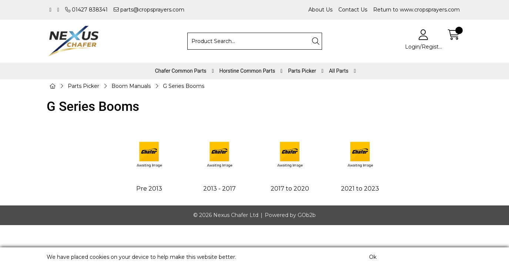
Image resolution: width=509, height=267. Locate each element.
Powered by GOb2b (290, 215)
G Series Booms (183, 86)
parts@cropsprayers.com (149, 9)
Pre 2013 (149, 188)
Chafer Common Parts (181, 71)
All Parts (339, 71)
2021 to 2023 (360, 188)
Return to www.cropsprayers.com (416, 9)
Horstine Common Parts (247, 71)
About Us (320, 9)
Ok (372, 257)
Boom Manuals (131, 86)
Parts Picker (302, 71)
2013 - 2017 (219, 188)
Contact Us (352, 9)
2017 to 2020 (290, 188)
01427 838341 (86, 9)
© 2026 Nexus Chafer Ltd (225, 215)
